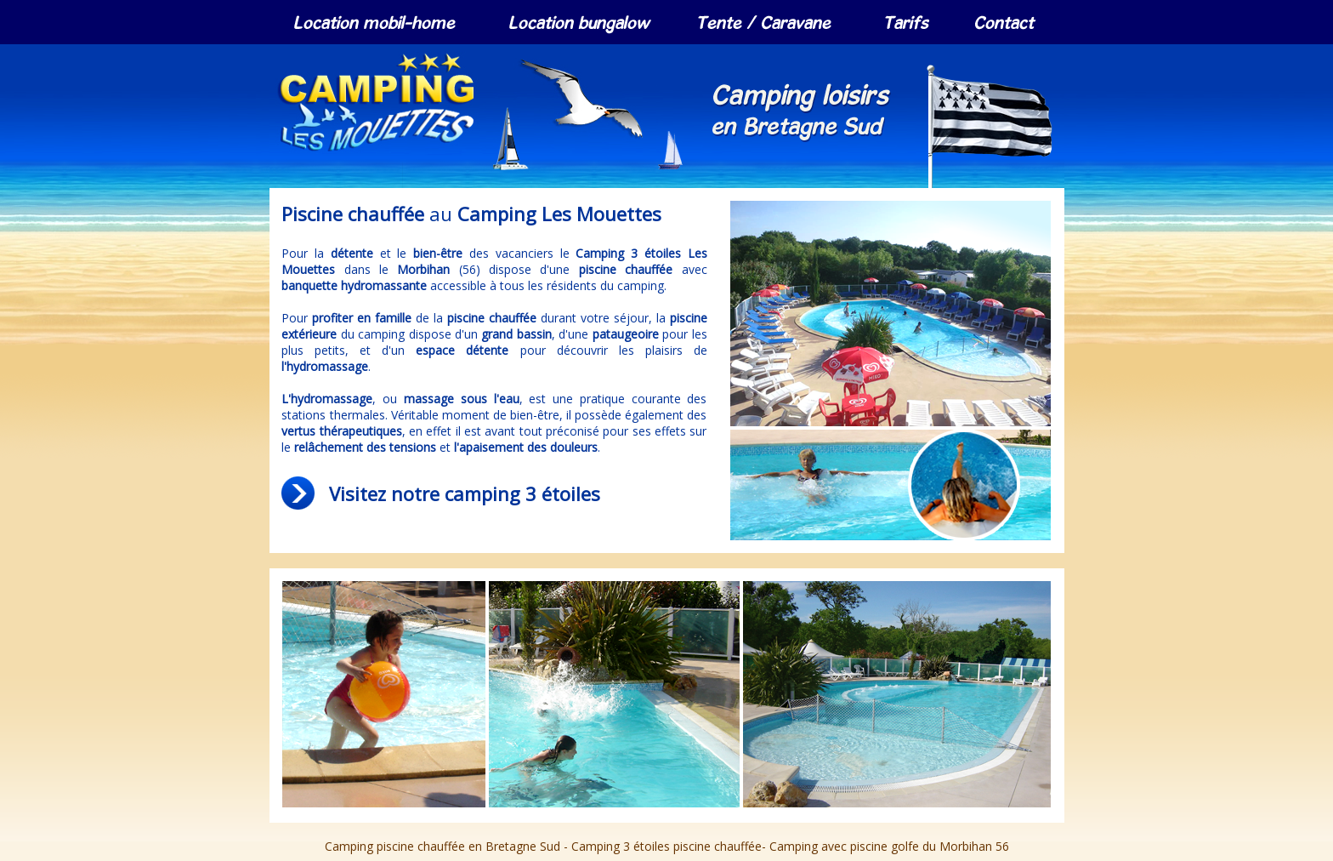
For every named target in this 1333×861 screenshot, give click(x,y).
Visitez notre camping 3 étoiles (464, 493)
